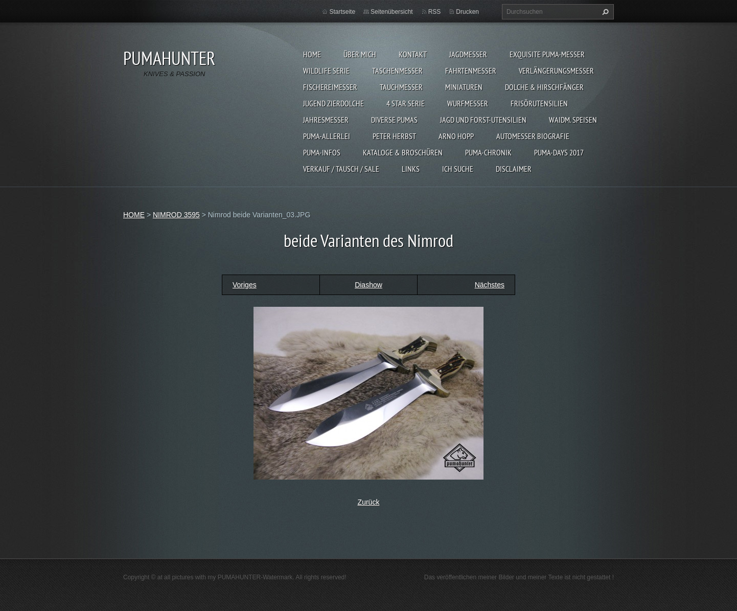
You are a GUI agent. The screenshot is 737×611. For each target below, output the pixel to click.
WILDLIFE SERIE (326, 70)
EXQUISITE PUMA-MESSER (547, 54)
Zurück (369, 502)
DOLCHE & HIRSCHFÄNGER (544, 87)
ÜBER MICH (359, 54)
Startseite (342, 11)
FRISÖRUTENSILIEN (539, 103)
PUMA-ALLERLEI (326, 136)
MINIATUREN (463, 87)
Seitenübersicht (392, 11)
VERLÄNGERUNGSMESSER (556, 70)
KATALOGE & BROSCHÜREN (403, 152)
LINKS (411, 169)
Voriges (245, 285)
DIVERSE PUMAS (394, 120)
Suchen (604, 11)
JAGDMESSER (468, 54)
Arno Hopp (456, 136)
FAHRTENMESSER (470, 70)
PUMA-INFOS (321, 152)
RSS (434, 11)
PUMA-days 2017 (559, 152)
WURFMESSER (467, 103)
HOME (312, 54)
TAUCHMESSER (401, 87)
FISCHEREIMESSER (330, 87)
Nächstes (489, 285)
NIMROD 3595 (176, 215)
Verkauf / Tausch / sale (341, 169)
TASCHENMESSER (397, 70)
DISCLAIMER (514, 169)
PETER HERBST (394, 136)
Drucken (467, 11)
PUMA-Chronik (488, 152)
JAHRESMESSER (326, 120)
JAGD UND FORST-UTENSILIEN (483, 120)
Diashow (368, 285)
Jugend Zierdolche (333, 103)
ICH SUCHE (457, 169)
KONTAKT (413, 54)
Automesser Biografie (532, 136)
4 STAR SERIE (405, 103)
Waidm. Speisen (573, 120)
